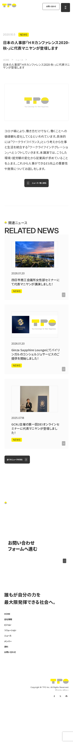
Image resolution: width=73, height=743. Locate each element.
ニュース (9, 669)
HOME (8, 647)
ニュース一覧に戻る (40, 185)
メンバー (9, 675)
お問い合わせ (48, 7)
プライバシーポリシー (60, 725)
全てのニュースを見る (18, 486)
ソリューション (12, 664)
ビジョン (8, 658)
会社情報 (9, 653)
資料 (6, 681)
